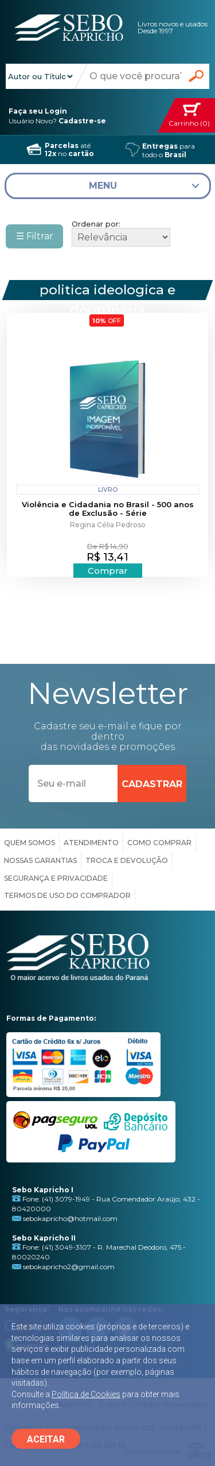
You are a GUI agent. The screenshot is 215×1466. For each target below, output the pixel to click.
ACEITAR (46, 1439)
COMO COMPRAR (159, 842)
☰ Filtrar (34, 236)
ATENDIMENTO (91, 842)
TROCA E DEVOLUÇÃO (126, 860)
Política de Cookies (86, 1394)
